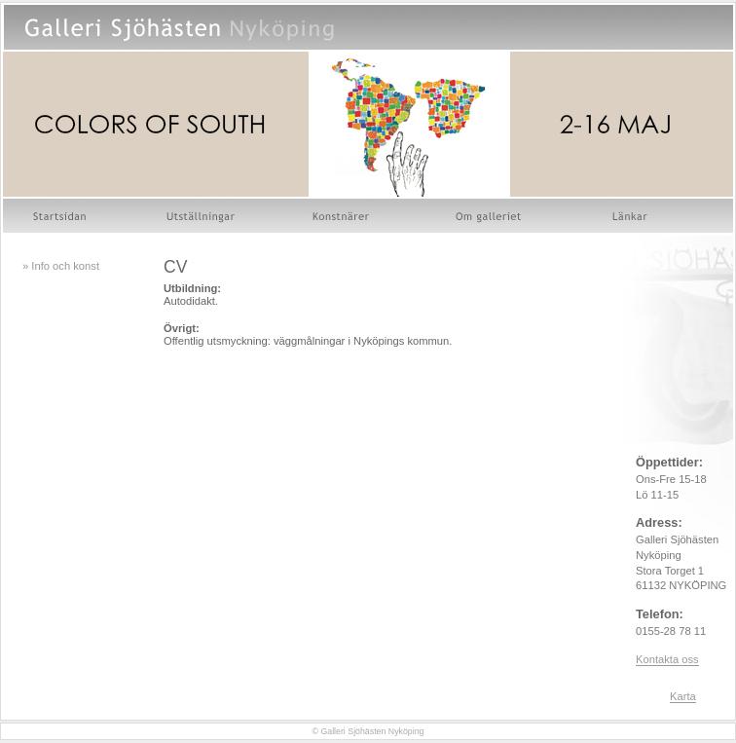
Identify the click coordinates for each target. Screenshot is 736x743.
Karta (683, 696)
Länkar (631, 216)
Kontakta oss (667, 659)
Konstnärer (342, 216)
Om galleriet (491, 216)
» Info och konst (60, 266)
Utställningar (201, 216)
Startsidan (61, 216)
